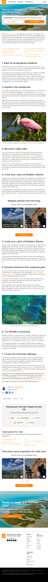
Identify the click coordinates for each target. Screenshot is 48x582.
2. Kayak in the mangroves (9, 50)
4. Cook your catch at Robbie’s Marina (12, 55)
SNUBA (28, 340)
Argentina (39, 548)
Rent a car (36, 418)
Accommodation (23, 418)
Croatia (38, 541)
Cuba (21, 370)
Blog (27, 547)
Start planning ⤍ (12, 516)
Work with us (29, 545)
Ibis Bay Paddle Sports (28, 156)
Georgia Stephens (18, 387)
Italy (38, 538)
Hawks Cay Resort (22, 377)
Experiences (18, 422)
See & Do (16, 398)
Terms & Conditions (11, 571)
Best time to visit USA (30, 445)
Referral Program (30, 564)
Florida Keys (11, 34)
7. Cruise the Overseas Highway (33, 56)
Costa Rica (39, 545)
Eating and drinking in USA (9, 439)
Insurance (30, 422)
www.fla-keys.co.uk (39, 378)
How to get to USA (7, 441)
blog (12, 28)
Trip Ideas (20, 1)
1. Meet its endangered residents (11, 48)
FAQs (27, 543)
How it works (12, 1)
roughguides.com (6, 28)
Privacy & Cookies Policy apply (22, 571)
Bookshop (28, 540)
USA (22, 398)
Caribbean (30, 367)
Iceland (38, 543)
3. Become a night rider (8, 53)
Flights (10, 418)
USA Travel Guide (24, 234)
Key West (11, 369)
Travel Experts (29, 1)
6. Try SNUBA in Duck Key (32, 54)
